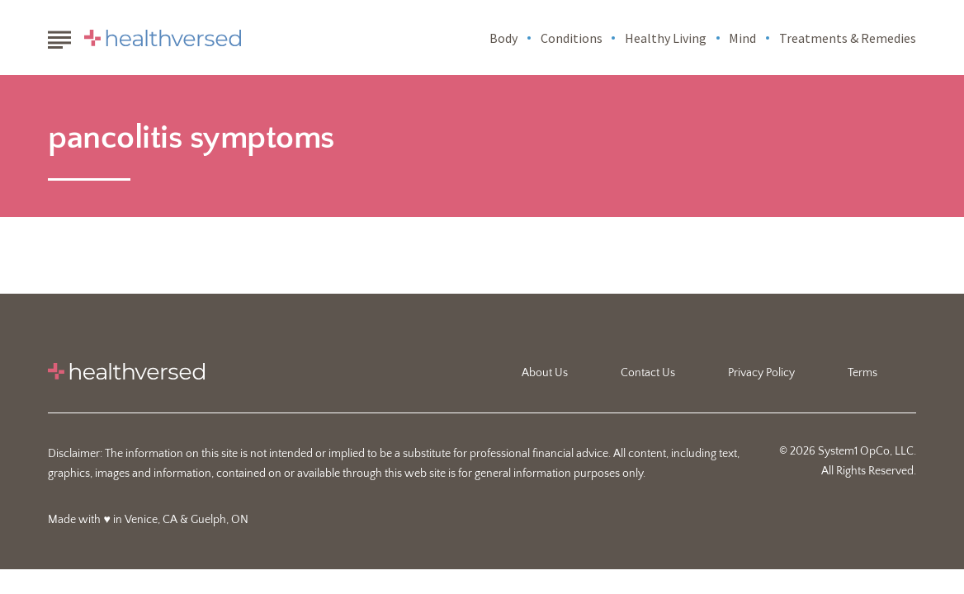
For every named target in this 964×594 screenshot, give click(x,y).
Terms (862, 373)
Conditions (571, 38)
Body (503, 38)
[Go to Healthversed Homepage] (162, 38)
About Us (545, 373)
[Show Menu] (59, 36)
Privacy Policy (761, 373)
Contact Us (648, 373)
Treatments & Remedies (847, 38)
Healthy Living (665, 38)
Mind (742, 38)
